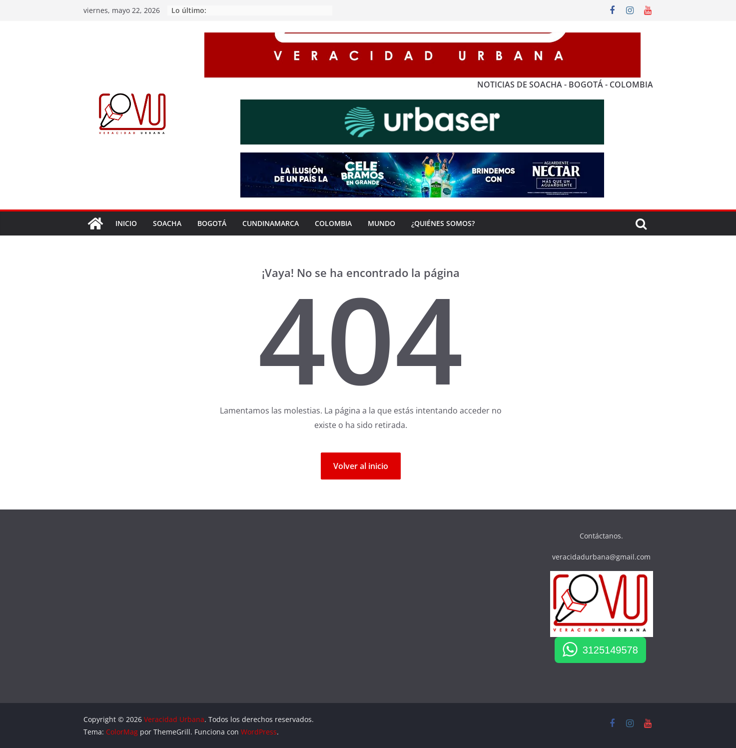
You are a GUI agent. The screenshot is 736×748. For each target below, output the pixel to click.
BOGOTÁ (211, 223)
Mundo (381, 223)
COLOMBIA (333, 223)
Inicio (126, 223)
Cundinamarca (270, 223)
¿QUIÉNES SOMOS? (443, 223)
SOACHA (167, 223)
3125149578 (610, 650)
